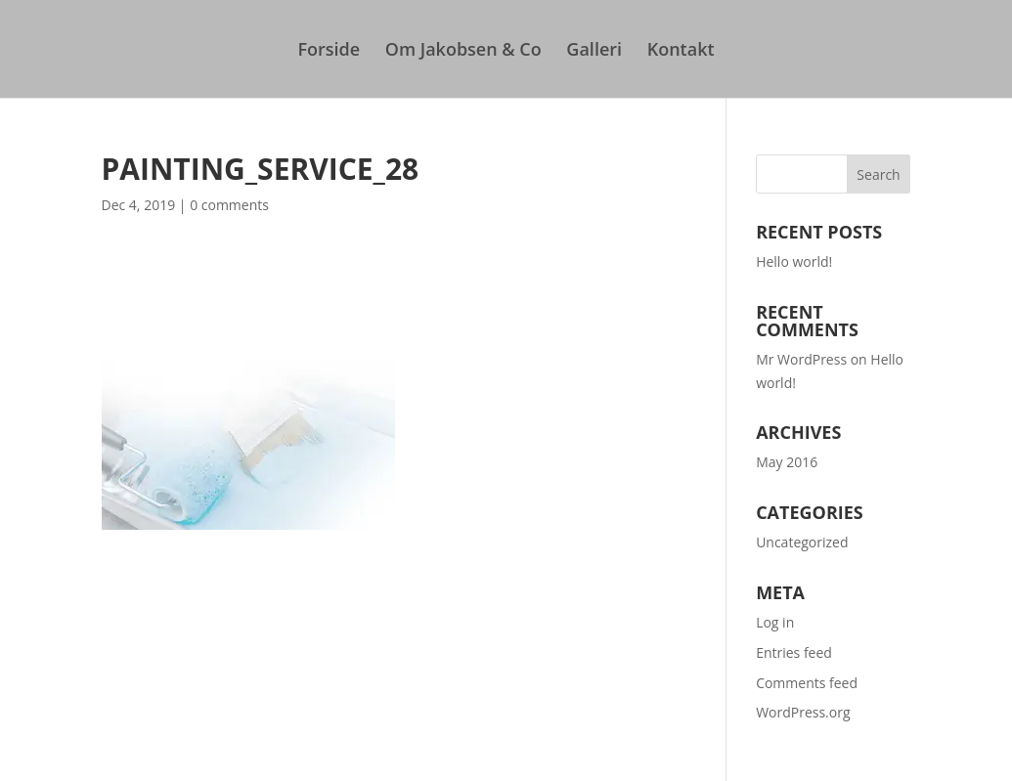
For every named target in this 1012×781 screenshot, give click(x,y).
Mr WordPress (801, 359)
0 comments (229, 204)
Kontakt (681, 51)
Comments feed (807, 682)
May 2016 (786, 462)
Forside (328, 51)
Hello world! (794, 261)
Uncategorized (802, 542)
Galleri (594, 51)
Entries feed (794, 652)
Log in (775, 622)
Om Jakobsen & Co (463, 51)
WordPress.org (803, 712)
